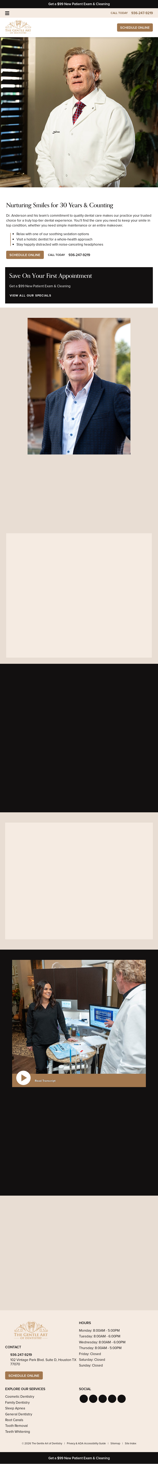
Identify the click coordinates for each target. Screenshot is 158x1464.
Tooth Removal (16, 1426)
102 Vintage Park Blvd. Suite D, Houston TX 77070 (43, 1362)
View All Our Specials (30, 295)
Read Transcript (45, 1081)
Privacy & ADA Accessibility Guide (86, 1444)
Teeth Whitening (17, 1431)
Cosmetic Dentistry (19, 1397)
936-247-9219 (21, 1354)
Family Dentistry (17, 1402)
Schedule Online (133, 27)
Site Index (130, 1444)
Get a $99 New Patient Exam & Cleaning (79, 4)
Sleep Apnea (15, 1408)
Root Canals (14, 1420)
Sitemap (115, 1444)
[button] (84, 1399)
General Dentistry (18, 1414)
